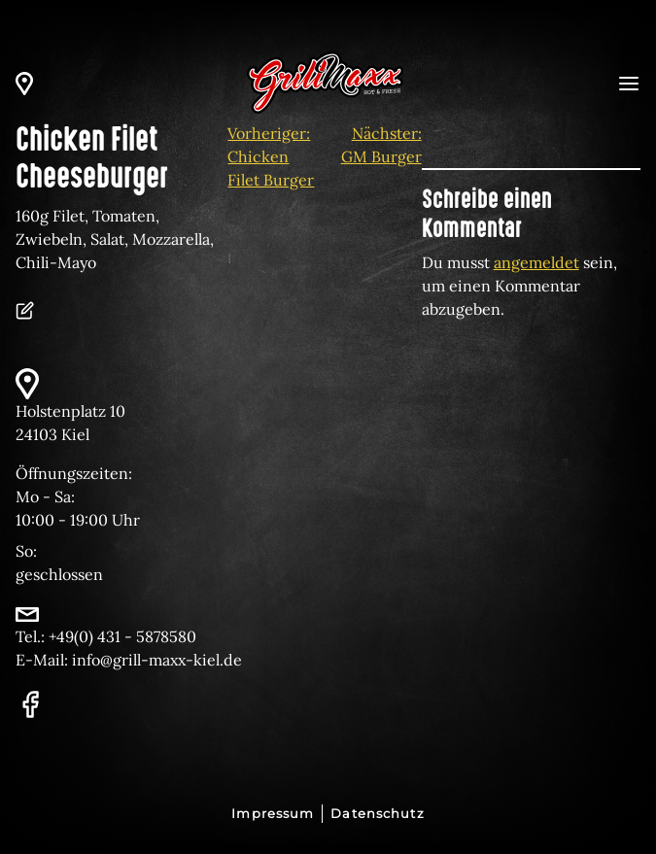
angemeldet (536, 262)
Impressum (272, 813)
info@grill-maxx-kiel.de (157, 659)
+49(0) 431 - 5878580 (122, 636)
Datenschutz (377, 813)
